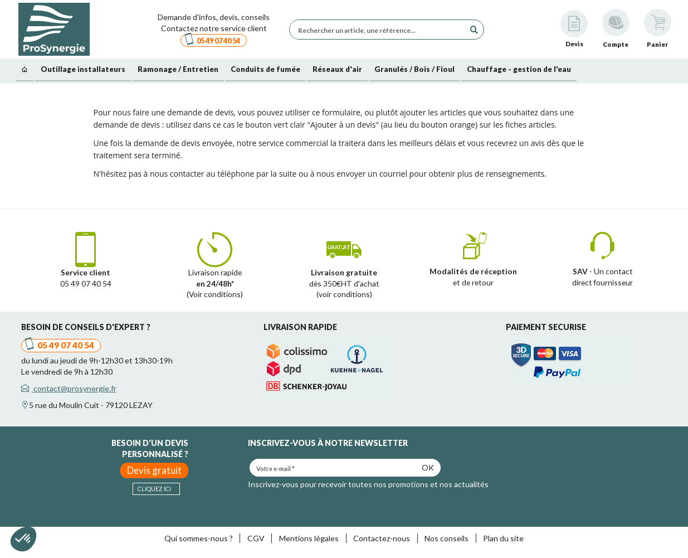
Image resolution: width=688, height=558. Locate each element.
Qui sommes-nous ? (198, 538)
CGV (256, 538)
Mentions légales (309, 538)
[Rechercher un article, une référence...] (380, 29)
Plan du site (503, 538)
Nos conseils (446, 538)
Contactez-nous (381, 538)
